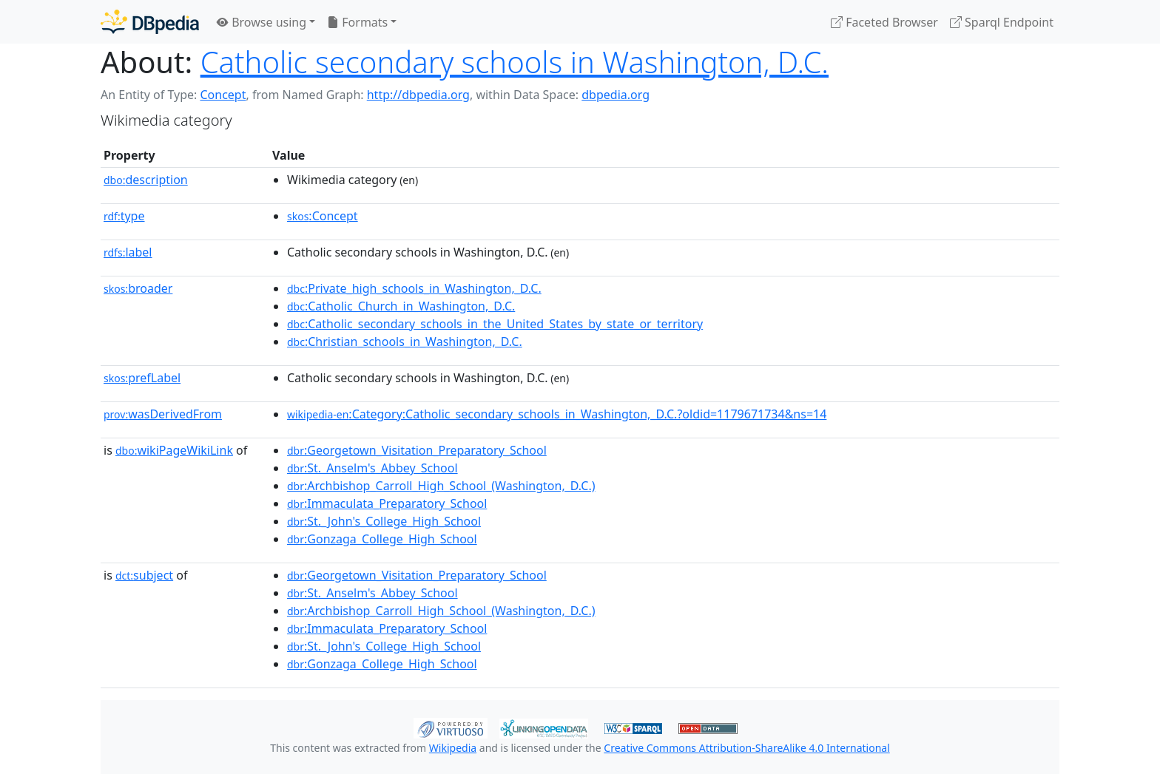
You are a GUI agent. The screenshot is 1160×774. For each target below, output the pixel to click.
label (128, 252)
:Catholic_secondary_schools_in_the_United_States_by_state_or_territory (495, 324)
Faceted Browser (884, 22)
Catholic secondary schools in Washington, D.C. (514, 61)
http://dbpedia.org (418, 94)
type (124, 216)
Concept (223, 94)
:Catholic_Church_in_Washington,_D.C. (401, 306)
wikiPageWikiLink (174, 450)
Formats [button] (357, 22)
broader (138, 288)
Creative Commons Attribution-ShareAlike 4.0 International (746, 748)
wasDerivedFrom (163, 414)
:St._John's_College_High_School (384, 521)
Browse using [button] (261, 22)
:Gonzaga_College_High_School (382, 539)
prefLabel (142, 378)
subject (144, 575)
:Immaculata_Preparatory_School (387, 503)
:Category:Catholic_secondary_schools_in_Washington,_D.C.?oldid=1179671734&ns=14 (556, 414)
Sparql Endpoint (1001, 22)
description (146, 180)
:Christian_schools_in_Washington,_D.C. (404, 341)
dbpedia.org (615, 94)
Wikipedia (452, 748)
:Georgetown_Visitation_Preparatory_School (417, 450)
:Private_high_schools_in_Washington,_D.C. (414, 288)
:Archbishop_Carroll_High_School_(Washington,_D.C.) (441, 486)
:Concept (322, 216)
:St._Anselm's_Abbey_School (372, 468)
